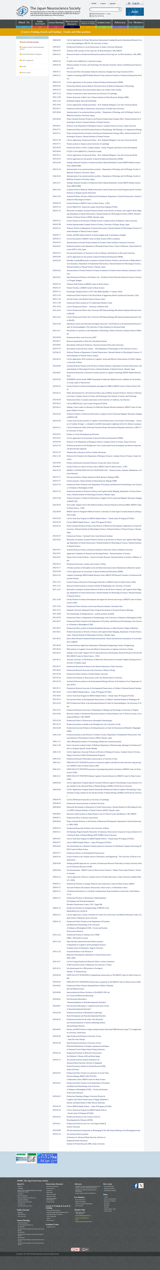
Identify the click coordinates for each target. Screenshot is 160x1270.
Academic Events (50, 1227)
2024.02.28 (57, 260)
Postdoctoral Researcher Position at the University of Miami (88, 828)
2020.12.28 (57, 735)
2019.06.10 (57, 1019)
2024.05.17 (57, 235)
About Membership (109, 1186)
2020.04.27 (57, 839)
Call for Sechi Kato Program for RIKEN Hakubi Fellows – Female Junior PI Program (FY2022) (100, 696)
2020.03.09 (57, 863)
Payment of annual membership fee (84, 1203)
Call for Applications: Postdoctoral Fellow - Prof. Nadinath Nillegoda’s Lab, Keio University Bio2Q (102, 105)
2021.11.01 (56, 589)
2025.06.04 (57, 151)
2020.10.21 (57, 762)
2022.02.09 (57, 571)
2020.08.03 (57, 814)
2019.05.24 (57, 1053)
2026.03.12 (57, 75)
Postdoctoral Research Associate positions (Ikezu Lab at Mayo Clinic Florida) (94, 90)
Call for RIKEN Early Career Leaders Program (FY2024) (87, 404)
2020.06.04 (57, 821)
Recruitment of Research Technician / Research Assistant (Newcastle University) (95, 345)
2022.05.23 (57, 526)
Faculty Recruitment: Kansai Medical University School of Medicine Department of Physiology (100, 86)
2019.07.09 (57, 1013)
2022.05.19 (57, 536)
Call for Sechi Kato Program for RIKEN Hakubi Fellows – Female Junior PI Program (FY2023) (100, 518)
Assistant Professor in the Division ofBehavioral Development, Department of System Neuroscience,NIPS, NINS (89, 955)
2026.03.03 (57, 86)
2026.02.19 (57, 90)
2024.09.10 (57, 203)
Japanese (113, 3)
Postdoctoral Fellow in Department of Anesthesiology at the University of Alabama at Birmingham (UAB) (104, 618)
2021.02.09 (57, 728)
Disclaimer (107, 1205)
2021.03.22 (57, 710)
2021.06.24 (57, 649)
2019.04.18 (57, 1106)
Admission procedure (109, 1188)
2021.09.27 (57, 621)
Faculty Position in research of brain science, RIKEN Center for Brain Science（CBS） (98, 467)
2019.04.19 (57, 1096)
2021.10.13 (57, 610)
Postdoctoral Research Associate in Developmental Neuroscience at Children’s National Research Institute (104, 688)
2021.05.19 (57, 681)
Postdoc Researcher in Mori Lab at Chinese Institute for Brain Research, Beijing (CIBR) (98, 97)
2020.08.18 (57, 803)
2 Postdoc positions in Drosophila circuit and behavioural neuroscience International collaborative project (104, 568)
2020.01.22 (57, 908)
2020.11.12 (56, 741)
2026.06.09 (57, 40)
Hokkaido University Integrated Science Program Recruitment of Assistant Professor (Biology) (100, 610)
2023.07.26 (57, 349)
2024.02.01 (57, 277)
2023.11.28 (56, 295)
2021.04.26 (57, 692)
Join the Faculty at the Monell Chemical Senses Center (86, 299)
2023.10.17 (57, 331)
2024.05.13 (57, 239)
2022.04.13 (57, 550)
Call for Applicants (27, 60)
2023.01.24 (57, 445)
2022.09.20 (57, 463)
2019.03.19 (57, 1134)
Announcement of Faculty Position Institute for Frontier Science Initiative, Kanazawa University (100, 243)
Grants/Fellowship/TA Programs (31, 54)
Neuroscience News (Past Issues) (83, 1221)
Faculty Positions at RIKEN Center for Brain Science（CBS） (89, 203)
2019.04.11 (56, 1124)
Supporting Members (23, 1200)
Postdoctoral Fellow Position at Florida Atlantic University (87, 674)
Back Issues (49, 1192)
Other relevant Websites (110, 1201)
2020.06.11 (56, 818)
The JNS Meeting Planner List (25, 1225)
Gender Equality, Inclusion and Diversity (85, 1193)
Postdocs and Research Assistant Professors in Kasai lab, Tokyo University (93, 463)
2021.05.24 (57, 678)
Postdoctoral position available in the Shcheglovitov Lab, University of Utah (93, 724)
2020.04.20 (57, 846)
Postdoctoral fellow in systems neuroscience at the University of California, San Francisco (98, 400)
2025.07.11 (56, 144)
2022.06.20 (57, 505)
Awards (23, 66)
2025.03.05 (57, 159)
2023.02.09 (57, 442)
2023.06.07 (57, 373)
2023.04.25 (57, 403)
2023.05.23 (57, 386)
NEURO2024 (21, 1232)
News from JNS (22, 1216)
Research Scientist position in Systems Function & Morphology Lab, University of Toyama (99, 586)
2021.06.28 (57, 645)
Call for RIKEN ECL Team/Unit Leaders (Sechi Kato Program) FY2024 (92, 207)
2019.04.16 (57, 1117)
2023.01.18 (57, 452)
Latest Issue (49, 1190)
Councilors (20, 1194)
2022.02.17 (57, 568)
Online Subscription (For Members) (51, 1199)
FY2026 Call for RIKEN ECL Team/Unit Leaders (84, 61)
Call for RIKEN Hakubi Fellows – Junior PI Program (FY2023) (89, 522)
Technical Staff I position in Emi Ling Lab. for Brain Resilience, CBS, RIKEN (94, 51)
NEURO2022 (21, 1237)
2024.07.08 (57, 224)
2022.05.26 (57, 518)
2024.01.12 (57, 291)
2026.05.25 (57, 51)
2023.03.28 (57, 414)
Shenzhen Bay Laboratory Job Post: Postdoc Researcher (86, 452)
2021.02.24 (57, 720)
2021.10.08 (57, 614)
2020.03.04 (57, 870)
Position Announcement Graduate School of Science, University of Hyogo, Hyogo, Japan (98, 224)
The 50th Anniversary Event (25, 1206)
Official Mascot (22, 1214)
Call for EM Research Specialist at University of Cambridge (88, 800)
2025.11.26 (56, 101)
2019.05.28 (57, 1036)
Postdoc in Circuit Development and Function (83, 434)
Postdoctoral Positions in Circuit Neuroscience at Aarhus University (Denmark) (94, 47)
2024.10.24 (57, 176)
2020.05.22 (57, 828)
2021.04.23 (57, 699)
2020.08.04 (57, 807)
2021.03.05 (57, 714)
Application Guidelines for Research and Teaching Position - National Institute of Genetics (98, 553)
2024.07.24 (57, 207)
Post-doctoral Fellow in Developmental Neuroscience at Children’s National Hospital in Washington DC (103, 699)
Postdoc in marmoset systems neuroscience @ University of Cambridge (92, 94)
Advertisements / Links (110, 1209)
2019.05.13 (57, 1060)
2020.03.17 (57, 853)
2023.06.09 (57, 366)
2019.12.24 (57, 935)
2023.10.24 (57, 310)
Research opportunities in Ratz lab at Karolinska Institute (87, 341)
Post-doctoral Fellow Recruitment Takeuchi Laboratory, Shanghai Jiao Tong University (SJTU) (100, 72)
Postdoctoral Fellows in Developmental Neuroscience (85, 853)
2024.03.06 (57, 257)
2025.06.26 (57, 147)
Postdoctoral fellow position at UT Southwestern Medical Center (89, 303)
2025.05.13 (57, 155)
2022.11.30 (56, 456)
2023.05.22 (57, 393)
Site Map (106, 1207)
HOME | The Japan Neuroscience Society (32, 1181)
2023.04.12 (57, 407)
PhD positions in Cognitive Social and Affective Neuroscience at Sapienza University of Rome (100, 649)
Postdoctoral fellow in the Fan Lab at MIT (81, 337)
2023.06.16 (57, 359)
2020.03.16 (57, 857)
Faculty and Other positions (53, 1210)
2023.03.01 (57, 434)
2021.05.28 (57, 674)
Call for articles (108, 1211)
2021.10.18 (57, 606)
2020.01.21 (57, 915)
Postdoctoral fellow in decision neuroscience (82, 818)
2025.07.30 (57, 140)
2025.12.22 (57, 93)
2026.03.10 (57, 82)
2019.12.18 (57, 941)
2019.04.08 (57, 1130)
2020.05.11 (56, 832)
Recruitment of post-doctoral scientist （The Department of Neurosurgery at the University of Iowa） (102, 349)
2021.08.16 (57, 639)
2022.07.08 (57, 498)
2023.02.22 (57, 438)
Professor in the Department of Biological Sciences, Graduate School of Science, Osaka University (101, 126)
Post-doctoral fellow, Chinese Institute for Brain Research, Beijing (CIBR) (93, 477)
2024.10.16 (57, 190)
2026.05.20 (57, 61)
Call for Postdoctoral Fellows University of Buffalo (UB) (87, 307)
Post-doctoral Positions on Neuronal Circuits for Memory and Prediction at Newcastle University (101, 253)
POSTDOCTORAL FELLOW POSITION (81, 101)
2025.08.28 (57, 119)
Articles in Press (50, 1188)
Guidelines (20, 1188)
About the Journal (51, 1196)
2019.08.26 (57, 986)
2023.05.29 (57, 379)
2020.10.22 (57, 759)
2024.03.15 (57, 253)
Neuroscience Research (52, 1186)
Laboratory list (21, 1204)
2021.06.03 (57, 670)
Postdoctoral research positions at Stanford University (85, 803)
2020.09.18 (57, 800)
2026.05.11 (56, 72)
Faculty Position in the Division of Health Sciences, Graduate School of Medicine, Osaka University (102, 221)
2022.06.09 (57, 512)
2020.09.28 (57, 783)
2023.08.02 (57, 345)
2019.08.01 (57, 999)
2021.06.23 (57, 653)
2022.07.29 (57, 470)
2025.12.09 (57, 97)
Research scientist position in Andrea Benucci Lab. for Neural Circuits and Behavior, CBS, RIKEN (101, 814)
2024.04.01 (57, 246)
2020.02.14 (57, 877)
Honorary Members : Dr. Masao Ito (27, 1198)
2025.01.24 (57, 169)
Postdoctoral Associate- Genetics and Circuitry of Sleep (86, 564)
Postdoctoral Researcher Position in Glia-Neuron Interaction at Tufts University (94, 666)
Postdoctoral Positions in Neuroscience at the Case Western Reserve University (94, 678)
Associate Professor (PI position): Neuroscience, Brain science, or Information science (97, 888)
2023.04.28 (57, 400)
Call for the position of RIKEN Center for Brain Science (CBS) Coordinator (93, 239)
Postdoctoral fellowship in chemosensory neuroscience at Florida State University (95, 109)
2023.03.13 (57, 427)
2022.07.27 (57, 477)
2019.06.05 (57, 1029)
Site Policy (107, 1203)
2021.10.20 (57, 599)
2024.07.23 (57, 211)
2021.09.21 (57, 632)
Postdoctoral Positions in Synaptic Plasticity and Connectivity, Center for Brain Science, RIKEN (100, 884)
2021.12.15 (57, 586)
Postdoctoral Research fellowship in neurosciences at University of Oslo (92, 759)
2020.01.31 (57, 887)
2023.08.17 (57, 341)
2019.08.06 (57, 992)
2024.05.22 (57, 228)
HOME (94, 3)
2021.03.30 (57, 703)
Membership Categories (110, 1190)
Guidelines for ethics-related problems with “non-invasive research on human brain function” (87, 1187)
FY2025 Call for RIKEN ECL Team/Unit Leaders (84, 151)
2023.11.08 (56, 303)
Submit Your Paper (51, 1194)
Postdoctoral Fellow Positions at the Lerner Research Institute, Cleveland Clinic (95, 606)
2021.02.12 (57, 724)
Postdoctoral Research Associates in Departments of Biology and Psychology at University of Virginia (102, 710)
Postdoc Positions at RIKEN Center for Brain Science (85, 288)
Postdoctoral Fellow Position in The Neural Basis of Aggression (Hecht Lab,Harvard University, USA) (103, 295)
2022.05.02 (57, 540)
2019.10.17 (57, 962)
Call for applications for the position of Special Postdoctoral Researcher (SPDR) (95, 82)
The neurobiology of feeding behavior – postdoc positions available (90, 614)
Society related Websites (110, 1199)
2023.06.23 (57, 352)
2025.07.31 (57, 129)
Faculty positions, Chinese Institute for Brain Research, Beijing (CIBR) (92, 481)
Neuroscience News (80, 1199)
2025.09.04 (57, 112)
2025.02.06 (57, 163)
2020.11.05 (56, 752)
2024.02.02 (57, 270)
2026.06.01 (57, 47)
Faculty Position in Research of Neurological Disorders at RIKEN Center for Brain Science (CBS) (101, 582)
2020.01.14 (57, 921)
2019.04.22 (57, 1083)
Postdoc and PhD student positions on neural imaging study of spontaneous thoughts (96, 235)
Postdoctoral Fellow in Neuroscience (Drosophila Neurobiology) (89, 721)
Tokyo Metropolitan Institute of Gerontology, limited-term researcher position (94, 742)
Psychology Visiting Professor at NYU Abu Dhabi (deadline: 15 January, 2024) (94, 292)
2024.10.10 (57, 196)
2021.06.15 (57, 660)
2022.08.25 (57, 466)
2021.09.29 (57, 617)
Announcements (50, 1202)
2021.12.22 (57, 582)
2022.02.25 (57, 564)
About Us (20, 1186)
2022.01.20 (57, 575)
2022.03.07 (57, 553)
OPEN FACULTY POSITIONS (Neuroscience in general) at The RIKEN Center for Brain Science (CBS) (104, 982)
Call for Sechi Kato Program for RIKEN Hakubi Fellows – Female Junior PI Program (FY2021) (100, 839)
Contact (103, 3)
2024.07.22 (57, 221)
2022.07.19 (57, 485)
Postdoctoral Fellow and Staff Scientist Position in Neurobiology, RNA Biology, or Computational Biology (104, 130)
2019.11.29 (56, 951)
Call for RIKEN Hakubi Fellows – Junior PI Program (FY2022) (89, 692)
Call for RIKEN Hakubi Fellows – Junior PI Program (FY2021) (89, 842)
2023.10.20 (57, 324)
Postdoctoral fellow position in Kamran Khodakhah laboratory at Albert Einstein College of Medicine (102, 628)
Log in (76, 1219)
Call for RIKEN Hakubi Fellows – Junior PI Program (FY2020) (89, 1106)
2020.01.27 (57, 898)
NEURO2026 (21, 1227)
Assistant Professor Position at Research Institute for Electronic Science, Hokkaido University (100, 550)
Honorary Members (23, 1196)
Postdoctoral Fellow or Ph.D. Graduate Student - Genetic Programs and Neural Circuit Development (102, 148)
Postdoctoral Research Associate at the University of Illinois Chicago (91, 670)
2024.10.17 (57, 183)
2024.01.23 (57, 284)
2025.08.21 (57, 126)
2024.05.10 (57, 242)
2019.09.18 (57, 975)
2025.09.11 (56, 108)
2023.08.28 (57, 337)
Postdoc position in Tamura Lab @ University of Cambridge (88, 144)
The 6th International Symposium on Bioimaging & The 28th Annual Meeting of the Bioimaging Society (103, 1130)
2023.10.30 (57, 306)
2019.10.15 (57, 968)
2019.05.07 (57, 1073)
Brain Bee (20, 1212)
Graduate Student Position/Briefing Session (57, 1212)
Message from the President (25, 1202)
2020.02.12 (57, 884)
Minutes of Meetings (80, 1201)
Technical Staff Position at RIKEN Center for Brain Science (88, 284)
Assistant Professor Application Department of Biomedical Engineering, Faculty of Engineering (100, 645)
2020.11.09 (56, 745)
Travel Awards (25, 72)
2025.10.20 (57, 105)
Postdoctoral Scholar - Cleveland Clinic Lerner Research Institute (90, 536)
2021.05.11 (56, 688)
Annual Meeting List (23, 1223)
